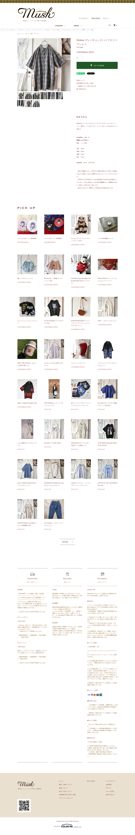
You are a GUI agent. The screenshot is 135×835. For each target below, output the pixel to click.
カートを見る (112, 796)
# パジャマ (76, 28)
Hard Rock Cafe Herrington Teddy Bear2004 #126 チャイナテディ (81, 285)
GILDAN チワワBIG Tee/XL (52, 447)
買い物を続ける (81, 88)
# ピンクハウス (37, 28)
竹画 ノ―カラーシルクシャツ (107, 325)
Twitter (106, 681)
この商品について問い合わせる (86, 85)
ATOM (97, 785)
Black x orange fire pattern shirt (27, 407)
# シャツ (29, 28)
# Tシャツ (3, 28)
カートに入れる (97, 64)
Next (67, 63)
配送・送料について (71, 789)
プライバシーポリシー (72, 802)
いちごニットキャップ (78, 367)
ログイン (106, 17)
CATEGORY (59, 24)
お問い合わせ (96, 681)
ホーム (19, 32)
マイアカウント (84, 17)
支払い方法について (71, 796)
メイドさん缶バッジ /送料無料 (26, 243)
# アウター (21, 28)
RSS (92, 785)
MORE (65, 546)
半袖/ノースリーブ (36, 32)
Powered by (67, 830)
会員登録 (110, 789)
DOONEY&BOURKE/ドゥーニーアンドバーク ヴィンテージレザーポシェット (80, 327)
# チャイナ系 (56, 28)
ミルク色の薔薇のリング (105, 243)
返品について (81, 79)
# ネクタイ (47, 28)
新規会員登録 (96, 17)
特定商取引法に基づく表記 (85, 82)
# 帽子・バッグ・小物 (87, 28)
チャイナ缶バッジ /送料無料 (53, 243)
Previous (20, 63)
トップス (26, 32)
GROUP (76, 24)
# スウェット (12, 28)
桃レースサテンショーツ (25, 283)
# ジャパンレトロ (66, 28)
